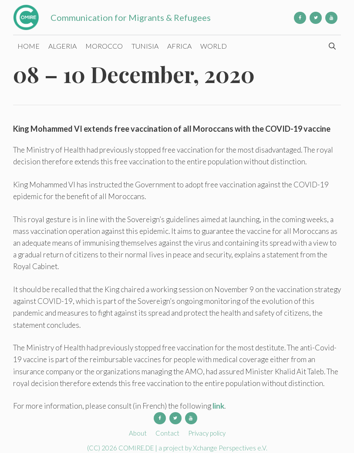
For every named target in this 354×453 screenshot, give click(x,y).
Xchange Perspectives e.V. (230, 448)
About (138, 433)
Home (28, 46)
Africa (179, 46)
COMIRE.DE (136, 448)
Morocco (104, 46)
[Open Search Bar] (332, 46)
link (218, 405)
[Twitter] (316, 18)
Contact (167, 433)
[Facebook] (300, 18)
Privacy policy (207, 433)
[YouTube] (331, 18)
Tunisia (144, 46)
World (213, 46)
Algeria (62, 46)
